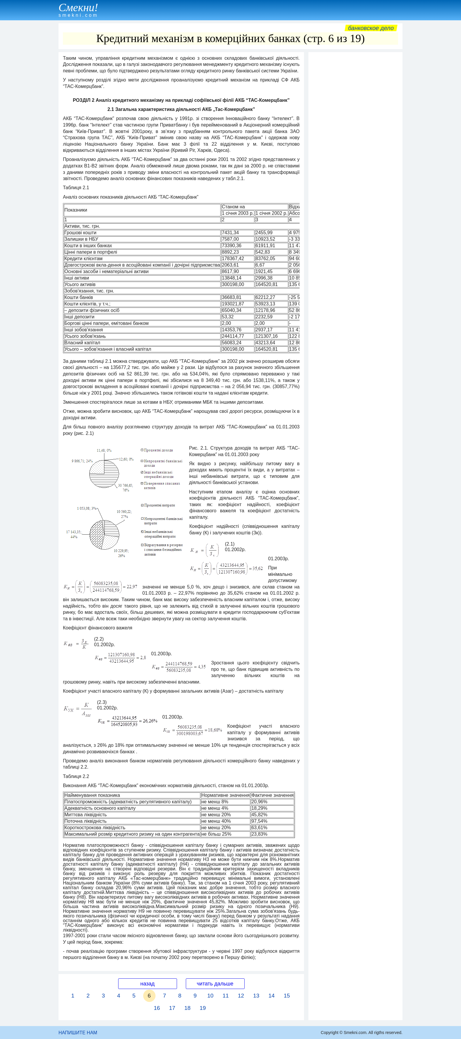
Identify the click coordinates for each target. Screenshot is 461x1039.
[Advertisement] (355, 143)
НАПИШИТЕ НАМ (78, 1032)
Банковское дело (371, 28)
